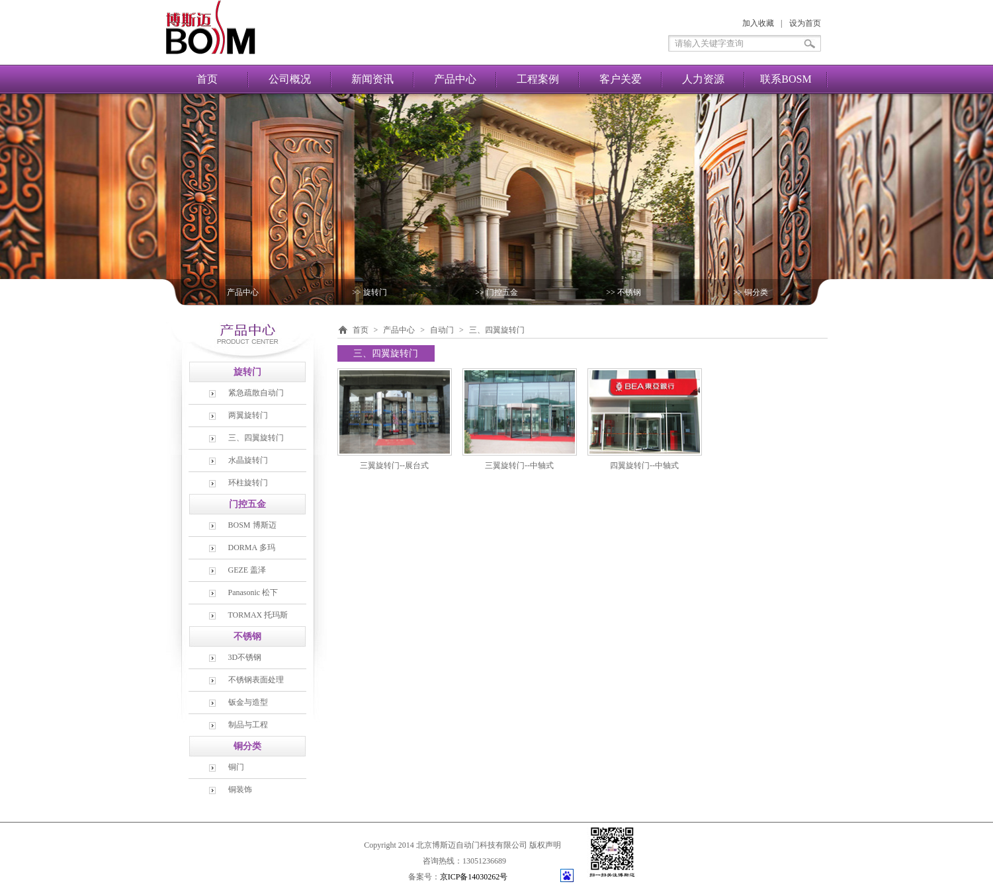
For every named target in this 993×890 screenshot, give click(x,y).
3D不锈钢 (245, 657)
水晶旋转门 (248, 460)
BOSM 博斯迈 (252, 525)
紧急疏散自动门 (256, 392)
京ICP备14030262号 (474, 876)
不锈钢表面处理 (256, 679)
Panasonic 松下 (253, 592)
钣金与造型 (248, 702)
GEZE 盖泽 (247, 570)
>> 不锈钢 (623, 292)
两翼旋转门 (248, 415)
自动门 (442, 330)
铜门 (236, 767)
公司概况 (290, 79)
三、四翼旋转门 (256, 437)
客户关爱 (620, 79)
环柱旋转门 (248, 482)
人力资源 (703, 79)
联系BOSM (785, 79)
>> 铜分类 (750, 292)
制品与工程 (248, 724)
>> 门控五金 (496, 292)
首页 (207, 79)
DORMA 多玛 (251, 547)
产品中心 (455, 79)
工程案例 (538, 79)
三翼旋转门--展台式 (394, 465)
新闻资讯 (372, 79)
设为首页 (805, 23)
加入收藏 (758, 23)
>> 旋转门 (369, 292)
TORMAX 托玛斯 (258, 615)
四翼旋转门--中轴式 (644, 465)
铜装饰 (240, 789)
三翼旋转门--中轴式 (519, 465)
